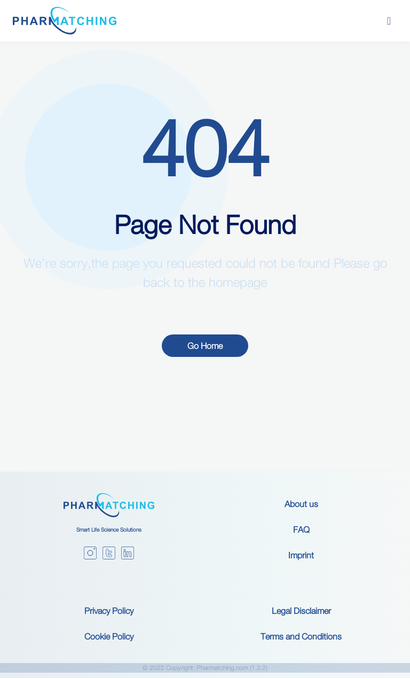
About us (301, 504)
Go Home (205, 345)
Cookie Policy (108, 636)
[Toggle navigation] (389, 20)
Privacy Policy (108, 610)
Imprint (301, 555)
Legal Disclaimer (301, 610)
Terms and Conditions (301, 636)
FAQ (301, 529)
